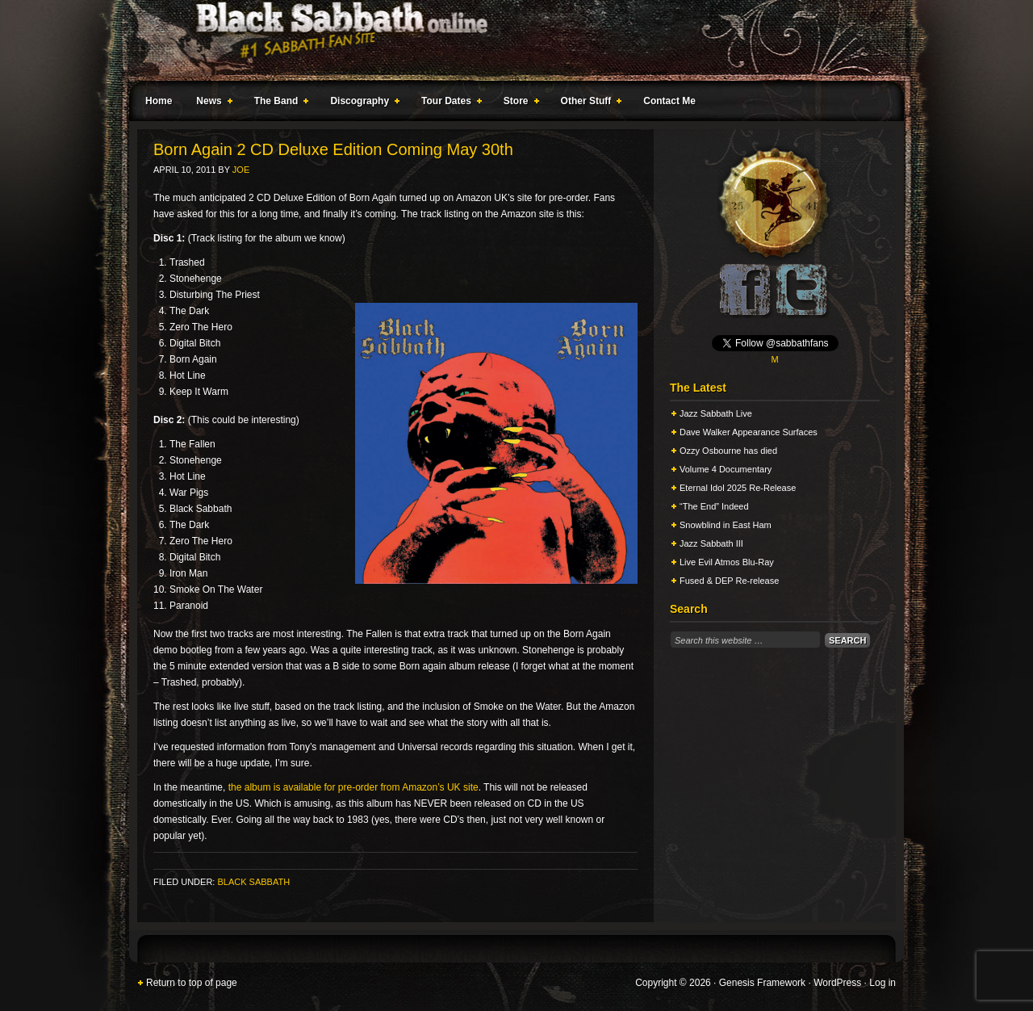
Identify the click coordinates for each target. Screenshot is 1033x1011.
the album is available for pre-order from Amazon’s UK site (353, 787)
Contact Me (669, 101)
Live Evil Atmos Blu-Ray (727, 562)
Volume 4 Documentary (726, 469)
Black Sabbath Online (508, 40)
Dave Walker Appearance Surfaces (749, 432)
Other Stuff (588, 103)
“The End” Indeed (714, 506)
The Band (278, 103)
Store (518, 103)
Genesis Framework (762, 982)
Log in (882, 982)
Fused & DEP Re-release (729, 580)
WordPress (837, 982)
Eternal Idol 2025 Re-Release (738, 488)
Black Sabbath (253, 882)
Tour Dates (448, 103)
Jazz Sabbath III (711, 543)
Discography (361, 103)
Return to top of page (191, 982)
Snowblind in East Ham (726, 525)
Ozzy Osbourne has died (728, 450)
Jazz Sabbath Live (716, 413)
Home (158, 101)
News (210, 103)
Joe (240, 169)
